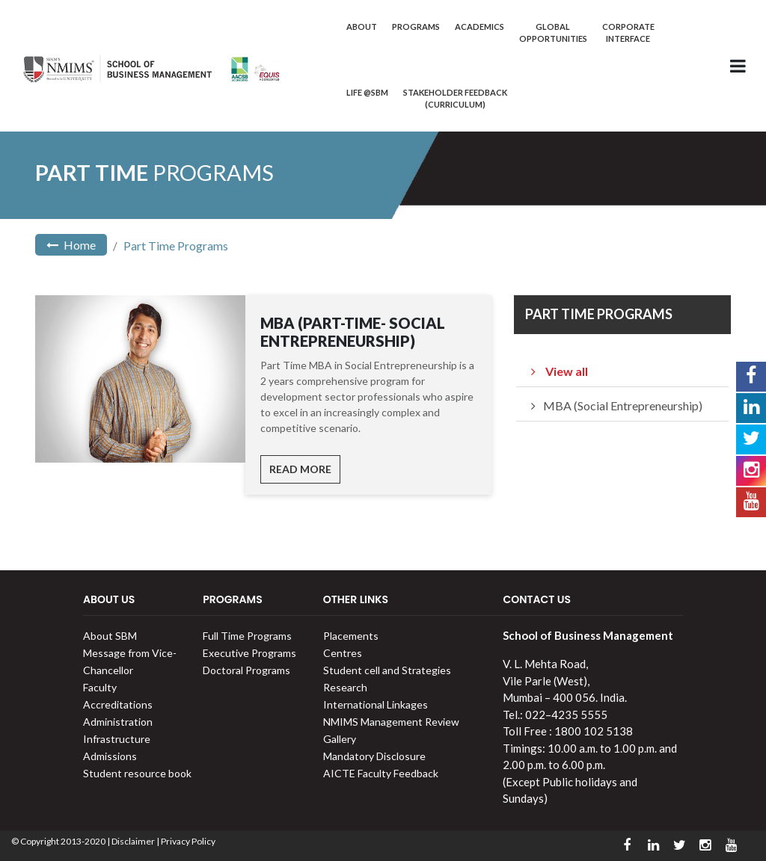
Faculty (100, 687)
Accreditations (118, 704)
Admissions (110, 756)
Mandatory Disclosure (374, 756)
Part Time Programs (175, 245)
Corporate (628, 32)
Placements (351, 635)
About (361, 26)
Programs (416, 26)
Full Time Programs (247, 635)
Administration (118, 721)
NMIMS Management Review (391, 721)
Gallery (339, 738)
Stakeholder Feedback (455, 98)
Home (71, 245)
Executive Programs (249, 652)
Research (345, 687)
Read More (300, 469)
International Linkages (375, 704)
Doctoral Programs (246, 670)
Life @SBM (367, 92)
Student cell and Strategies (387, 670)
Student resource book (137, 773)
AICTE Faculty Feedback (380, 773)
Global (553, 32)
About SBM (110, 635)
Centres (342, 652)
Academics (479, 26)
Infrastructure (116, 738)
